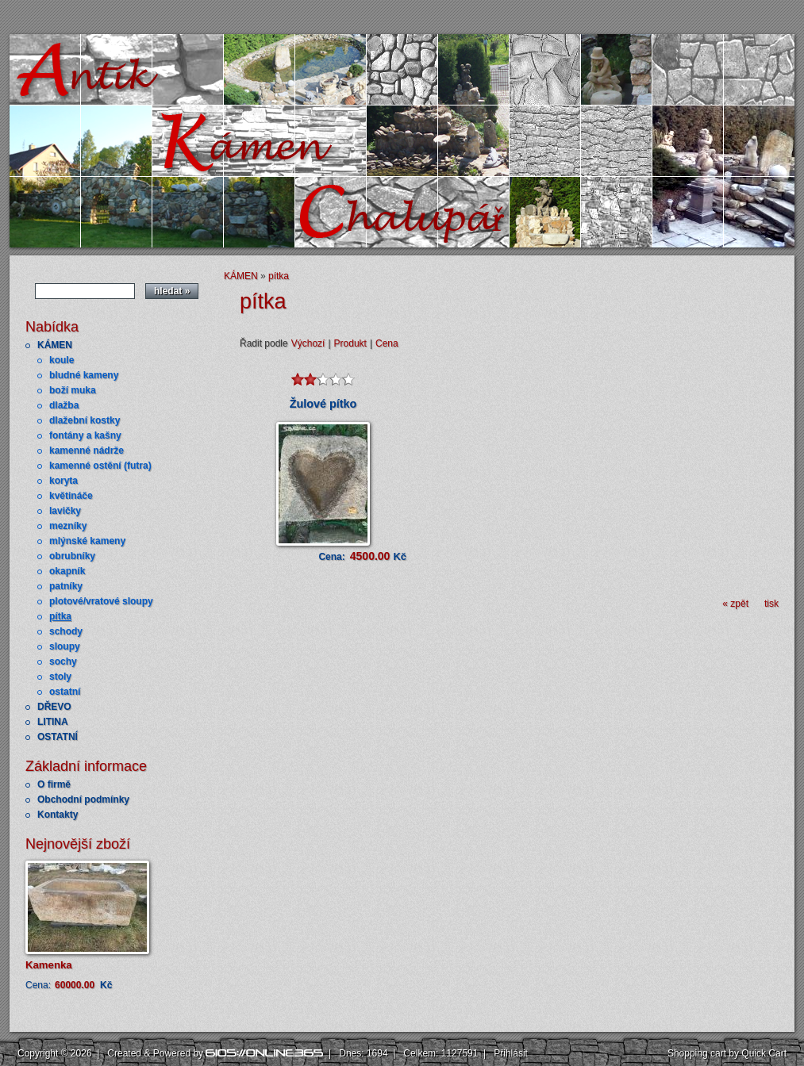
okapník (67, 571)
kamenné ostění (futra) (100, 465)
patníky (66, 586)
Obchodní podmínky (83, 799)
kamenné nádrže (86, 450)
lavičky (65, 510)
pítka (60, 616)
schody (66, 631)
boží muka (72, 390)
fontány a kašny (85, 435)
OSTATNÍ (57, 736)
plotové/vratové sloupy (101, 601)
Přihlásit (511, 1053)
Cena (386, 343)
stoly (60, 676)
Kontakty (57, 814)
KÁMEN (54, 345)
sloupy (64, 646)
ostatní (64, 691)
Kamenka (48, 965)
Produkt (350, 343)
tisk (771, 603)
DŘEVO (54, 706)
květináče (71, 495)
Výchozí (308, 343)
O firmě (54, 784)
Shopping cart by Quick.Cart (727, 1053)
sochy (63, 661)
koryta (63, 480)
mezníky (68, 525)
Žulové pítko (323, 403)
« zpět (735, 603)
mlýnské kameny (87, 540)
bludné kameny (83, 375)
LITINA (52, 721)
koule (61, 360)
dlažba (64, 405)
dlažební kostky (84, 420)
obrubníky (72, 556)
